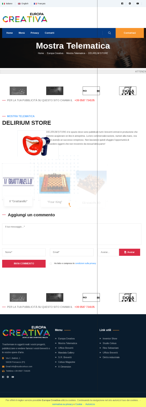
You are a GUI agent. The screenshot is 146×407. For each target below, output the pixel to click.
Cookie (78, 404)
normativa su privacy (62, 404)
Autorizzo (90, 404)
